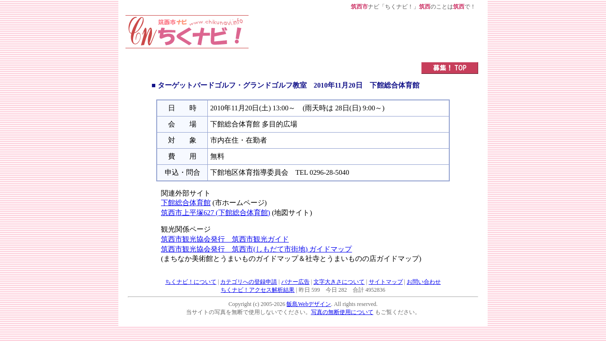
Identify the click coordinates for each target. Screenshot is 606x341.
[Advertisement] (363, 36)
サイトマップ (386, 281)
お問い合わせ (424, 281)
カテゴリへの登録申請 (248, 281)
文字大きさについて (339, 281)
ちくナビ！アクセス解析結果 (257, 290)
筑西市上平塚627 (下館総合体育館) (215, 212)
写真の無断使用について (342, 312)
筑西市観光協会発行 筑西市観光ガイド (225, 239)
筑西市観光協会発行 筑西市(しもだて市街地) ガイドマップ (256, 249)
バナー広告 (295, 281)
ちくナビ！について (190, 281)
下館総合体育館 (186, 202)
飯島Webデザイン (308, 304)
